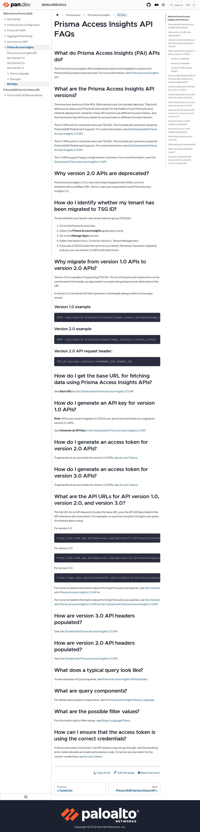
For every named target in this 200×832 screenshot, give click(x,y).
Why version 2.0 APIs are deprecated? (179, 34)
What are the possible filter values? (180, 150)
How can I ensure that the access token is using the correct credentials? (179, 159)
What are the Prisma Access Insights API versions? (181, 26)
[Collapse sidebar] (26, 796)
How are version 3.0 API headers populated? (179, 122)
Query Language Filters (115, 720)
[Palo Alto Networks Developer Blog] (157, 5)
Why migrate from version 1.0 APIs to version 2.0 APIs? (181, 52)
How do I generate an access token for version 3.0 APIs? (181, 104)
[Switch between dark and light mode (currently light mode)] (163, 4)
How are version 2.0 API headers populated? (179, 130)
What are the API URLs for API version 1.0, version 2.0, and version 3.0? (181, 113)
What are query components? (182, 144)
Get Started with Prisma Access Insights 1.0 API (116, 430)
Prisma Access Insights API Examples (124, 679)
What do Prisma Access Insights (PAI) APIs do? (179, 18)
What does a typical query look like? (180, 138)
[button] (27, 19)
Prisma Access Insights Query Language (129, 699)
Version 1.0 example (180, 58)
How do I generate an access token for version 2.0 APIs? (181, 96)
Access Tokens (128, 457)
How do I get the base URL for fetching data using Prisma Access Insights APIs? (181, 78)
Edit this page (124, 772)
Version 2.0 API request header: (181, 69)
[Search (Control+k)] (182, 5)
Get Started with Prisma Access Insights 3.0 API (105, 391)
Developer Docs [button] (54, 4)
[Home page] (57, 15)
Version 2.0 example (180, 63)
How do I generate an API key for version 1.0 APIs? (181, 88)
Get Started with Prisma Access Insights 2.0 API (88, 658)
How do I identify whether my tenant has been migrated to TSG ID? (181, 43)
